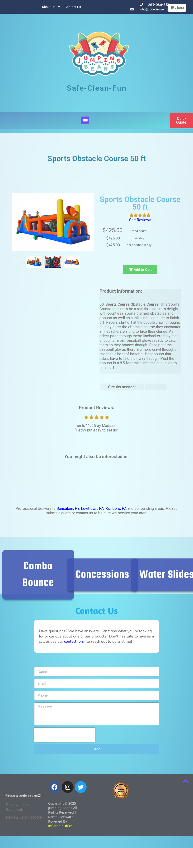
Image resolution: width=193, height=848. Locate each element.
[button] (85, 120)
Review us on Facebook (17, 807)
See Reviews (140, 220)
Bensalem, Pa (67, 508)
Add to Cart (140, 269)
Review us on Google (24, 817)
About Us (51, 6)
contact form (74, 641)
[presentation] (64, 735)
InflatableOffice (60, 826)
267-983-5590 (160, 4)
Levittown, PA (92, 508)
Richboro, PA (116, 508)
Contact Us (73, 7)
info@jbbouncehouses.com (161, 9)
